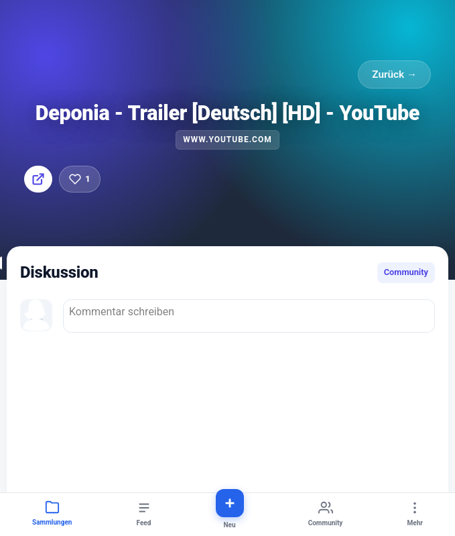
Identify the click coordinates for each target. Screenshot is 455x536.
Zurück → (394, 74)
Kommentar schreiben (249, 316)
